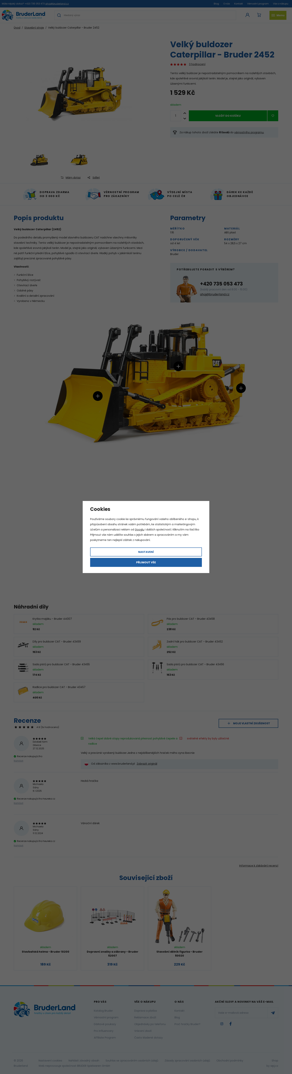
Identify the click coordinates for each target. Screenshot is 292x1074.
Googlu (139, 529)
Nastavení (146, 552)
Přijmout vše (146, 562)
